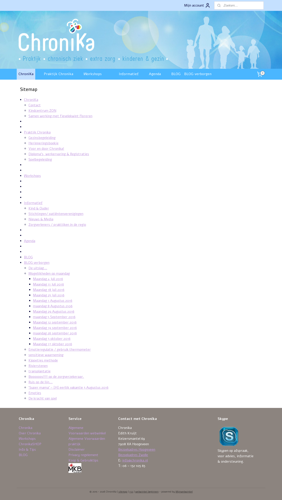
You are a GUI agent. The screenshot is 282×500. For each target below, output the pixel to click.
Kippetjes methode (43, 360)
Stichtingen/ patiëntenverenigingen (55, 214)
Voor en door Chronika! (46, 148)
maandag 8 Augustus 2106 (52, 306)
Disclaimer (76, 449)
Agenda (155, 73)
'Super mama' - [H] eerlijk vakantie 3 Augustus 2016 (68, 387)
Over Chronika (30, 433)
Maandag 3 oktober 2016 (51, 338)
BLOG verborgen (198, 73)
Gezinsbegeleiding (41, 138)
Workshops (93, 73)
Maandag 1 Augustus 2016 (52, 300)
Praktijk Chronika (58, 73)
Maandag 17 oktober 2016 (52, 344)
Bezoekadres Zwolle (133, 455)
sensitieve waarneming (45, 355)
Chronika (25, 428)
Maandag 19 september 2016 (55, 328)
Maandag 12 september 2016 (54, 322)
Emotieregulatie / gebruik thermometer (59, 349)
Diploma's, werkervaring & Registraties (58, 154)
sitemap (122, 491)
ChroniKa (26, 73)
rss (131, 491)
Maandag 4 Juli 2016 (48, 279)
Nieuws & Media (40, 219)
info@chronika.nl (135, 460)
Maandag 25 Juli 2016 (48, 295)
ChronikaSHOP (30, 444)
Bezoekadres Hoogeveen (136, 449)
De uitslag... (37, 268)
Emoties (34, 393)
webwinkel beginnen (147, 491)
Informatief (129, 73)
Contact (34, 105)
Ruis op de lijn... (40, 382)
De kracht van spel (42, 398)
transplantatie (39, 371)
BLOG (176, 73)
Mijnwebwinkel (184, 491)
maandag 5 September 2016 (54, 317)
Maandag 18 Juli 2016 (48, 290)
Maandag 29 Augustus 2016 (53, 311)
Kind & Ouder (38, 208)
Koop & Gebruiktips (83, 460)
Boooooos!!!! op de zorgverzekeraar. (56, 376)
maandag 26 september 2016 (55, 333)
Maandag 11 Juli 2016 (48, 284)
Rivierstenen (37, 366)
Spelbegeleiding (40, 159)
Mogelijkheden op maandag (49, 273)
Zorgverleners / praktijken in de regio (57, 224)
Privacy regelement (83, 455)
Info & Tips (27, 449)
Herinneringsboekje (43, 143)
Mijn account (197, 5)
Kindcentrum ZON (42, 110)
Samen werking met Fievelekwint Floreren (60, 116)
